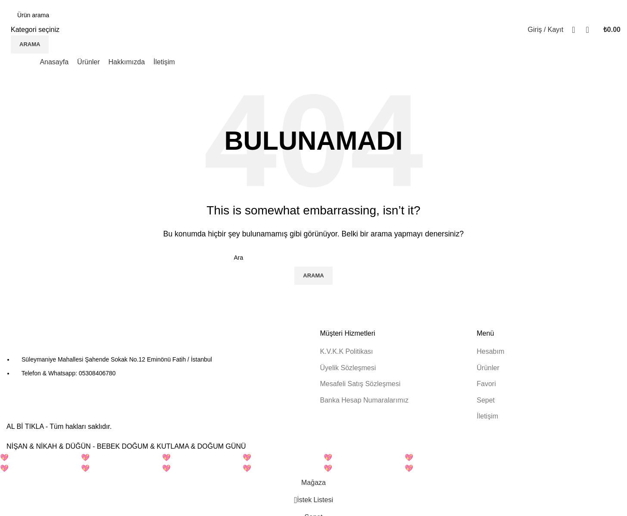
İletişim (487, 416)
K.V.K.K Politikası (346, 351)
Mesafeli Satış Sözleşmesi (360, 383)
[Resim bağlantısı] (53, 341)
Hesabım (490, 351)
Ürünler (488, 367)
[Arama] (55, 15)
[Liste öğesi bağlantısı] (156, 366)
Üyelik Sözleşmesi (348, 367)
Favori (486, 383)
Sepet (486, 400)
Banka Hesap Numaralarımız (364, 400)
